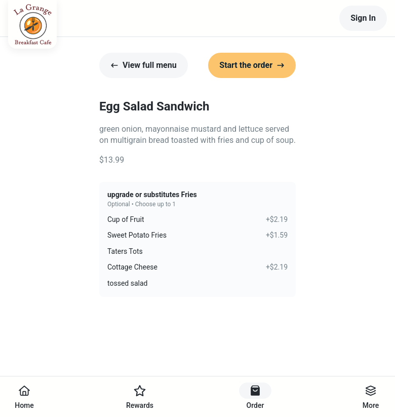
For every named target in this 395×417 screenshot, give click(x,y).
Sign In (363, 18)
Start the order (252, 65)
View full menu (143, 65)
